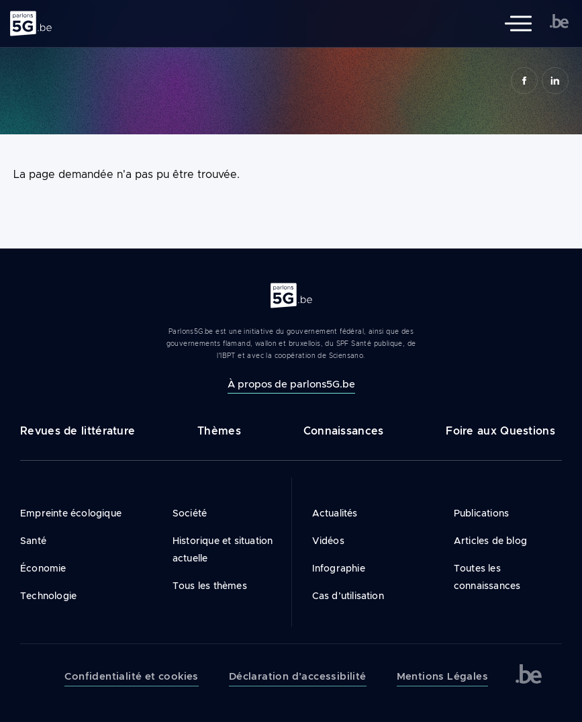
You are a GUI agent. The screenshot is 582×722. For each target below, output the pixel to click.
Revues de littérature (77, 431)
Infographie (338, 568)
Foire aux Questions (500, 431)
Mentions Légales (442, 676)
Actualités (335, 513)
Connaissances (343, 431)
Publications (481, 513)
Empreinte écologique (71, 513)
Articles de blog (490, 541)
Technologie (48, 596)
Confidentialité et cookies (131, 676)
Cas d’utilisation (348, 596)
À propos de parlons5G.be (291, 383)
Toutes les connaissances (487, 577)
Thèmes (219, 431)
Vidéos (328, 541)
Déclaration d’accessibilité (298, 676)
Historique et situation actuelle (223, 549)
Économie (43, 568)
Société (190, 513)
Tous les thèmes (210, 586)
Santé (33, 541)
